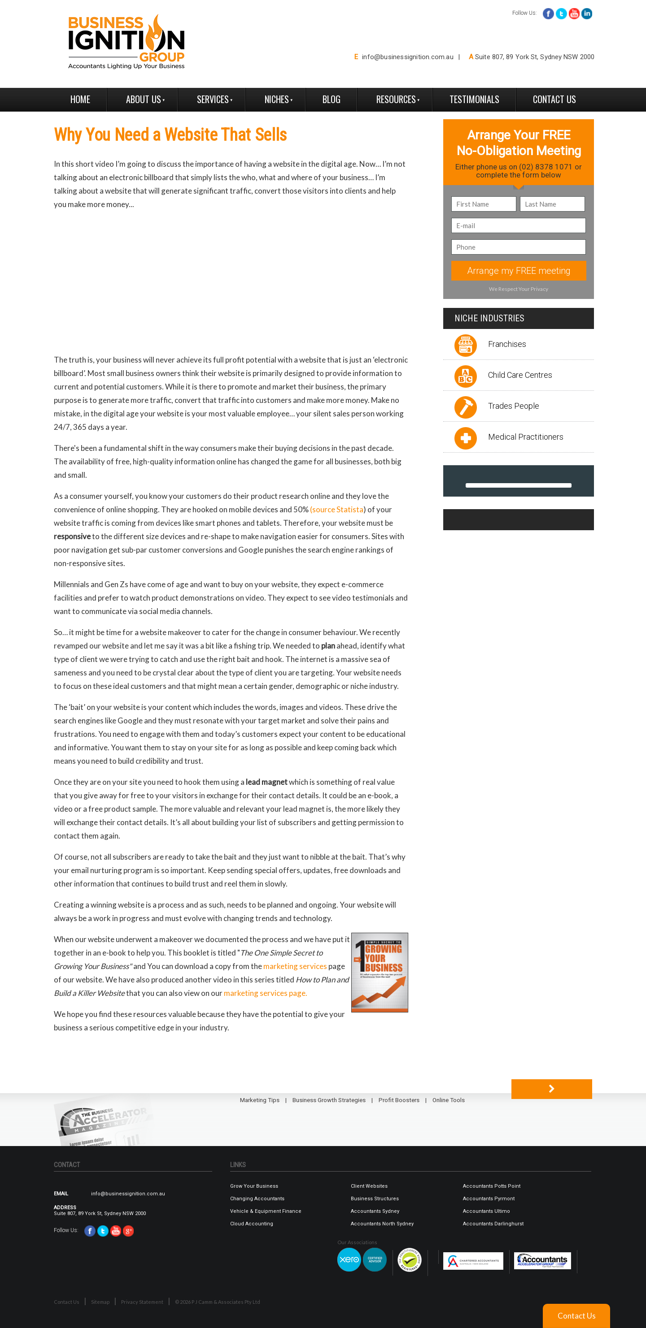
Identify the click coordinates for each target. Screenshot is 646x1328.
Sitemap (100, 1302)
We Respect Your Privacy (518, 288)
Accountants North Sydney (382, 1224)
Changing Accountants (257, 1199)
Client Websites (369, 1186)
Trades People (513, 406)
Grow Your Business (254, 1186)
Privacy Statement (142, 1302)
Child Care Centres (520, 375)
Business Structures (375, 1199)
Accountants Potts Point (491, 1186)
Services (213, 99)
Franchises (507, 344)
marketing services (295, 966)
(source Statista (336, 509)
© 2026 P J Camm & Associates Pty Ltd (217, 1302)
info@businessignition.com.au (408, 57)
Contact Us (554, 99)
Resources (396, 99)
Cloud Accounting (251, 1224)
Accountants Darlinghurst (493, 1224)
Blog (331, 99)
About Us (143, 99)
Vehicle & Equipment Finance (265, 1211)
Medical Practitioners (525, 436)
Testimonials (474, 99)
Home (80, 99)
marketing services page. (265, 993)
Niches (277, 99)
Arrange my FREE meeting (519, 270)
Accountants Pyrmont (489, 1199)
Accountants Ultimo (486, 1211)
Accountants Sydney (375, 1211)
